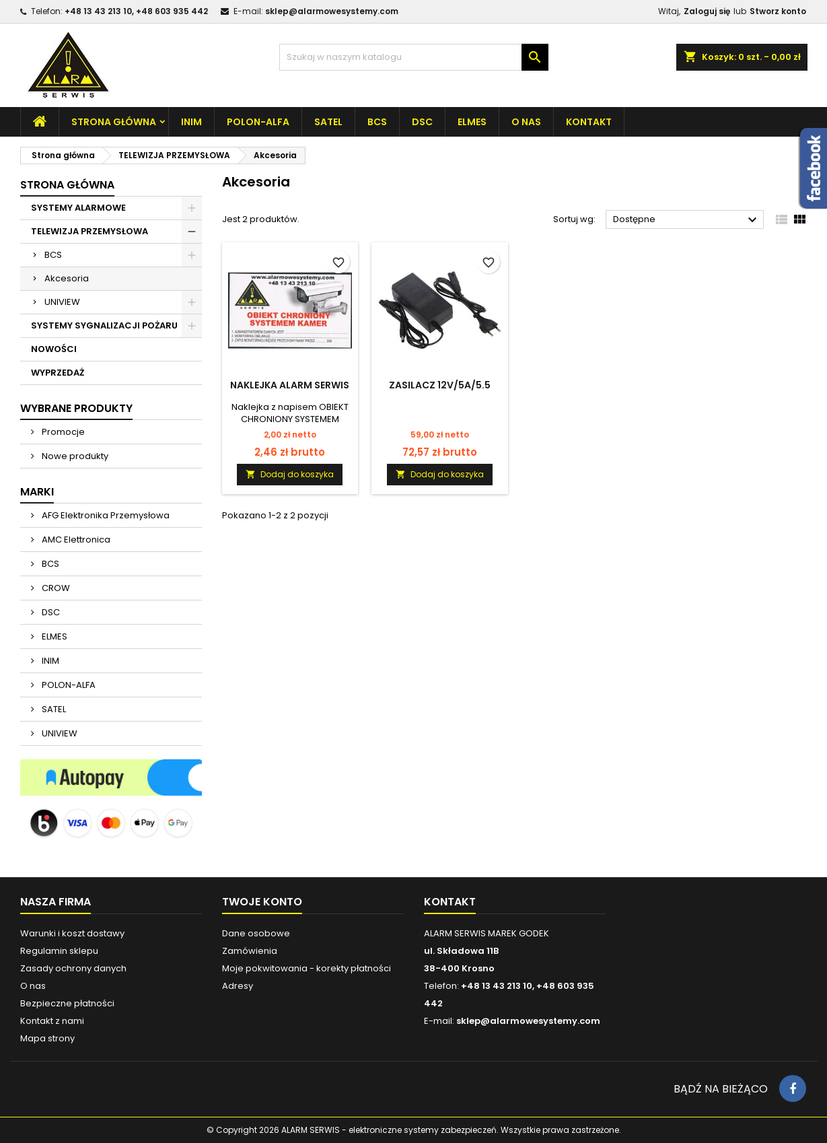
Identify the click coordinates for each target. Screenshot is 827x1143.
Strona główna (113, 122)
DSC (422, 122)
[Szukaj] (413, 57)
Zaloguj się (707, 11)
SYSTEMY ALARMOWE (78, 207)
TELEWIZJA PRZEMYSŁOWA (89, 231)
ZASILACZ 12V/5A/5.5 (440, 385)
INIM (191, 122)
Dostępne (686, 220)
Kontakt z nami (52, 1020)
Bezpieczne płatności (67, 1003)
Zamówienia (249, 950)
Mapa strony (47, 1038)
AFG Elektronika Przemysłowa (105, 515)
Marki (37, 491)
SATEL (328, 122)
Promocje (62, 431)
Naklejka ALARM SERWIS (289, 385)
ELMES (472, 122)
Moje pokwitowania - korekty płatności (306, 968)
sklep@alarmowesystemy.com (331, 11)
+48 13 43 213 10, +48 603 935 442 (136, 11)
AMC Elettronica (75, 539)
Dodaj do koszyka (290, 474)
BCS (377, 122)
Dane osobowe (256, 933)
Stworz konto (778, 11)
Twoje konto (262, 901)
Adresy (237, 985)
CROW (55, 588)
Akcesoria (66, 278)
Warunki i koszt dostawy (72, 933)
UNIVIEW (62, 302)
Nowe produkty (74, 456)
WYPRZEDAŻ (57, 372)
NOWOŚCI (54, 349)
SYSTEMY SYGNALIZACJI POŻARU (104, 325)
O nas (526, 122)
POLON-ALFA (258, 122)
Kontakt (589, 122)
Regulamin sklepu (59, 950)
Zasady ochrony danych (73, 968)
